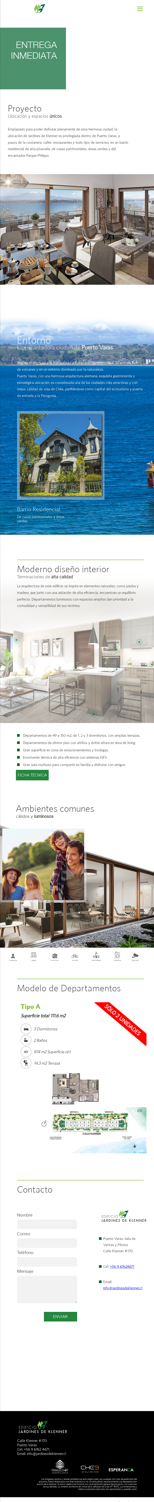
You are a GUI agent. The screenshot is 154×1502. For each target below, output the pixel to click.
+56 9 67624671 (122, 1266)
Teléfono (25, 1252)
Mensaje (25, 1271)
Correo (23, 1233)
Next (140, 1050)
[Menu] (140, 8)
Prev (13, 1050)
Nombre (25, 1215)
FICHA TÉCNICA (32, 775)
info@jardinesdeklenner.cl (122, 1288)
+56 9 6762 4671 (36, 1449)
